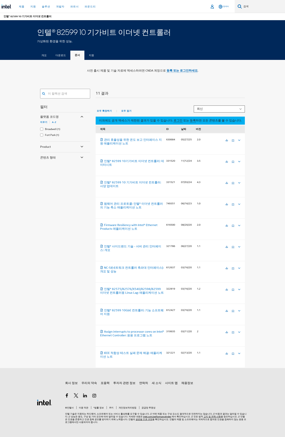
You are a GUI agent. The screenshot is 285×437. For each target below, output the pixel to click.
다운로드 (61, 55)
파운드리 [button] (90, 6)
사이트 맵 (171, 383)
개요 (44, 55)
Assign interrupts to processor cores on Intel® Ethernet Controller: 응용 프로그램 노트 (132, 333)
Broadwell (51, 129)
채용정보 (187, 383)
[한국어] (224, 6)
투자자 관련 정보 (124, 383)
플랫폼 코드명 (62, 117)
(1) (58, 129)
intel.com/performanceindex (157, 416)
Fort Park (50, 135)
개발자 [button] (60, 6)
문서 (77, 55)
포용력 (105, 383)
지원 (91, 55)
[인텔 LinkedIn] (85, 396)
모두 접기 (126, 110)
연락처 (143, 383)
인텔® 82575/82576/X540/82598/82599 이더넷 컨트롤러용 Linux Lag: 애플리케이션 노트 (132, 291)
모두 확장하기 (104, 110)
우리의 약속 (89, 383)
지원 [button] (33, 6)
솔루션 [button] (46, 6)
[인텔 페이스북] (67, 396)
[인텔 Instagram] (94, 396)
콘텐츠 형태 (62, 158)
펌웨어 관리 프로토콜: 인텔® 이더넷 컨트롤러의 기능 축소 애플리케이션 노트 (131, 205)
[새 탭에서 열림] (227, 140)
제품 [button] (21, 6)
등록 (193, 120)
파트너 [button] (74, 6)
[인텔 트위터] (76, 396)
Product (62, 147)
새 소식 (156, 383)
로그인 (178, 120)
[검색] (240, 6)
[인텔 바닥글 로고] (44, 402)
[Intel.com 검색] (263, 6)
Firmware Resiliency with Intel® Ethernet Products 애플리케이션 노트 (128, 227)
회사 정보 (71, 383)
